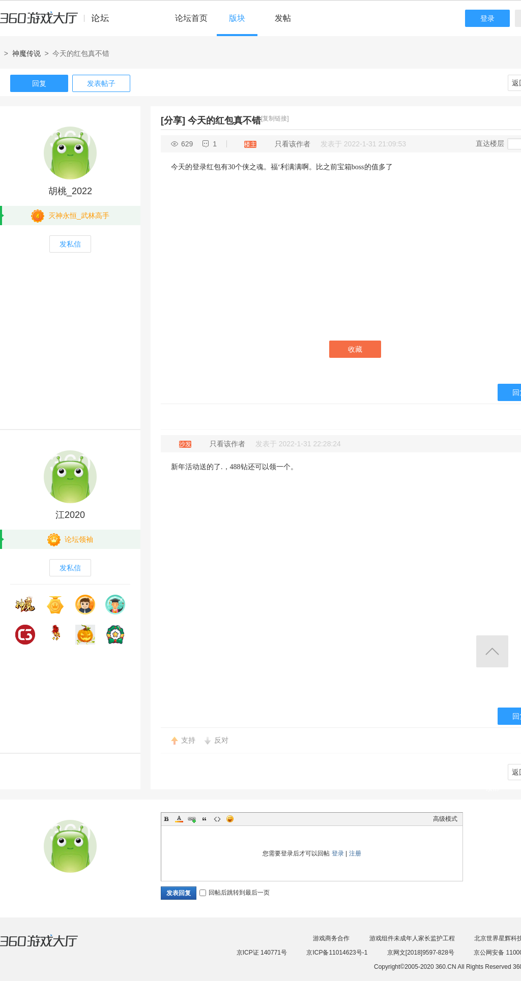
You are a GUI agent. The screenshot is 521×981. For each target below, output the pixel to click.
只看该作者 (292, 144)
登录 (487, 18)
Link (192, 819)
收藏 (355, 349)
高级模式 (445, 818)
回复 (39, 83)
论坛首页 (191, 18)
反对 (221, 740)
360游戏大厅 (49, 947)
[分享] (173, 120)
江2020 (70, 515)
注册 (355, 853)
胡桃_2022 (70, 191)
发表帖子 (101, 83)
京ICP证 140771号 (262, 952)
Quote (204, 819)
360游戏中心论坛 (59, 22)
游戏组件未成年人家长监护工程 (412, 938)
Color (179, 819)
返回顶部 (492, 651)
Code (217, 819)
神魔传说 (26, 53)
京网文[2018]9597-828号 (420, 952)
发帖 (283, 18)
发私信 (70, 244)
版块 (237, 18)
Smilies (230, 819)
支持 (188, 740)
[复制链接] (275, 118)
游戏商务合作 (331, 938)
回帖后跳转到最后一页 (234, 892)
